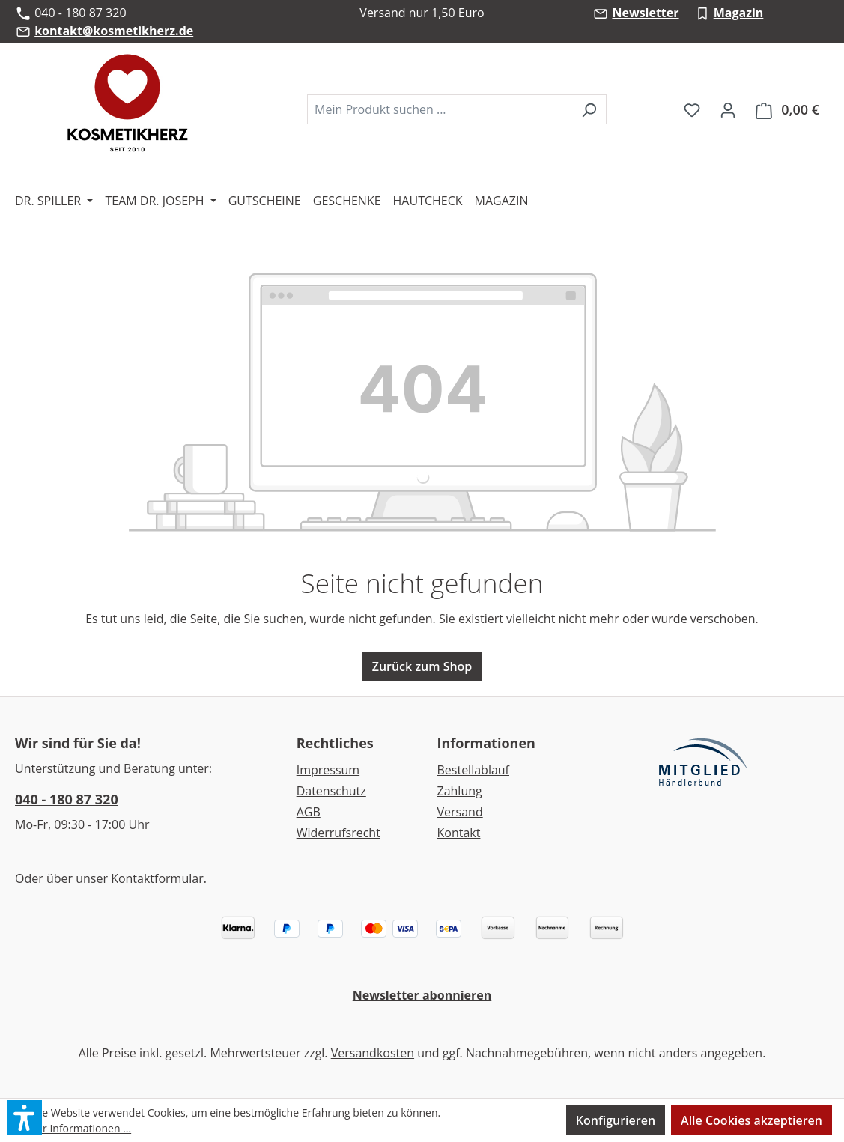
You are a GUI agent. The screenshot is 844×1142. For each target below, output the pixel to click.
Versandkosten (372, 1053)
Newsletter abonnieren (422, 995)
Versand (459, 812)
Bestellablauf (473, 770)
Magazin (739, 12)
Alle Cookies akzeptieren (751, 1120)
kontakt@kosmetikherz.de (113, 30)
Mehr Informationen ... (76, 1128)
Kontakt (458, 832)
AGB (309, 812)
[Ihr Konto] (728, 109)
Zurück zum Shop (422, 666)
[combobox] (439, 109)
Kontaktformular (157, 878)
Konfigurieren (615, 1120)
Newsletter (645, 12)
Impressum (328, 770)
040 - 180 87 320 (66, 799)
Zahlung (459, 791)
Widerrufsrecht (338, 832)
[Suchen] (589, 109)
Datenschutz (331, 791)
